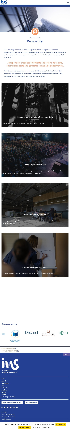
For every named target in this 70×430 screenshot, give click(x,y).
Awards (4, 394)
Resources (5, 388)
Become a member (31, 403)
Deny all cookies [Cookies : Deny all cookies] (24, 427)
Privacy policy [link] (47, 427)
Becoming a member (8, 397)
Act (3, 385)
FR (65, 354)
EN (67, 354)
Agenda (4, 381)
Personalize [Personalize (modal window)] (36, 427)
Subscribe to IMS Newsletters (12, 403)
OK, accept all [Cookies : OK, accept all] (60, 424)
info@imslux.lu (6, 419)
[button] (68, 2)
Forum (4, 392)
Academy (5, 390)
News (3, 379)
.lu (9, 348)
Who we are (5, 383)
